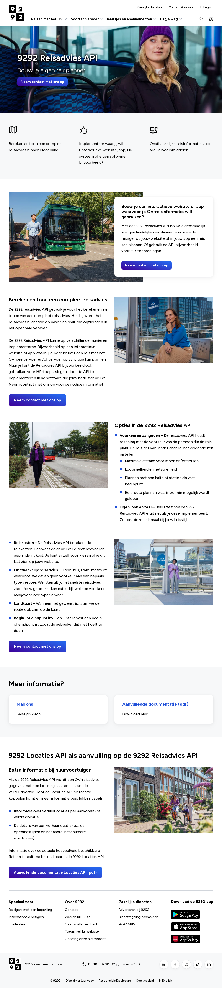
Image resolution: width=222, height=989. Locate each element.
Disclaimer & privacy (80, 982)
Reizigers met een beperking (30, 911)
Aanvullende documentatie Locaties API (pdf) (55, 873)
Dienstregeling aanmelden (138, 918)
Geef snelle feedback (81, 925)
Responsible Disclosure (115, 982)
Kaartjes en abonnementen (132, 19)
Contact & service (181, 7)
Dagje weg (171, 19)
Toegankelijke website (82, 933)
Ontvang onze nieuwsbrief (85, 940)
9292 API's (127, 925)
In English (206, 7)
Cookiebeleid (145, 982)
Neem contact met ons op (42, 82)
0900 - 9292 (98, 965)
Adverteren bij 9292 (134, 911)
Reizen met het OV (49, 19)
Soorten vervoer (87, 19)
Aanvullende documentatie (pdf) (156, 704)
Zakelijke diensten (149, 7)
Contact (71, 911)
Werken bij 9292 (77, 918)
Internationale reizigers (26, 918)
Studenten (17, 925)
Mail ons (25, 704)
